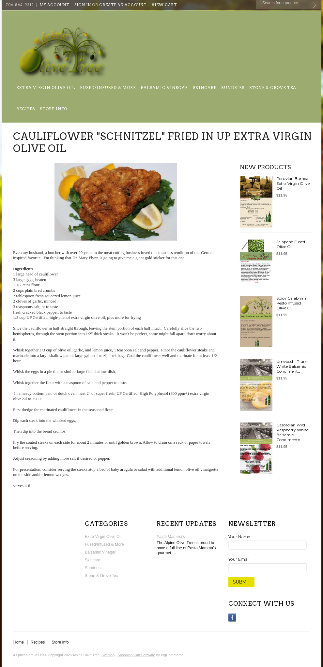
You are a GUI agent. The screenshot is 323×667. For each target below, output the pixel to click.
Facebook (232, 618)
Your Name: (239, 536)
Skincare (204, 87)
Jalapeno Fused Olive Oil (290, 244)
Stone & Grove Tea (272, 87)
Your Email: (239, 559)
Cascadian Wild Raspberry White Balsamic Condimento (292, 432)
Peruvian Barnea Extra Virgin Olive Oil (293, 183)
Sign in (82, 5)
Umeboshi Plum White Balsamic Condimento (291, 366)
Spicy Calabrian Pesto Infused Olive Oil (291, 303)
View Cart (164, 5)
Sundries (232, 87)
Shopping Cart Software (136, 655)
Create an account (122, 5)
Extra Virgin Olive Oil (45, 87)
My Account (54, 5)
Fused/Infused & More (108, 87)
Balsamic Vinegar (164, 87)
